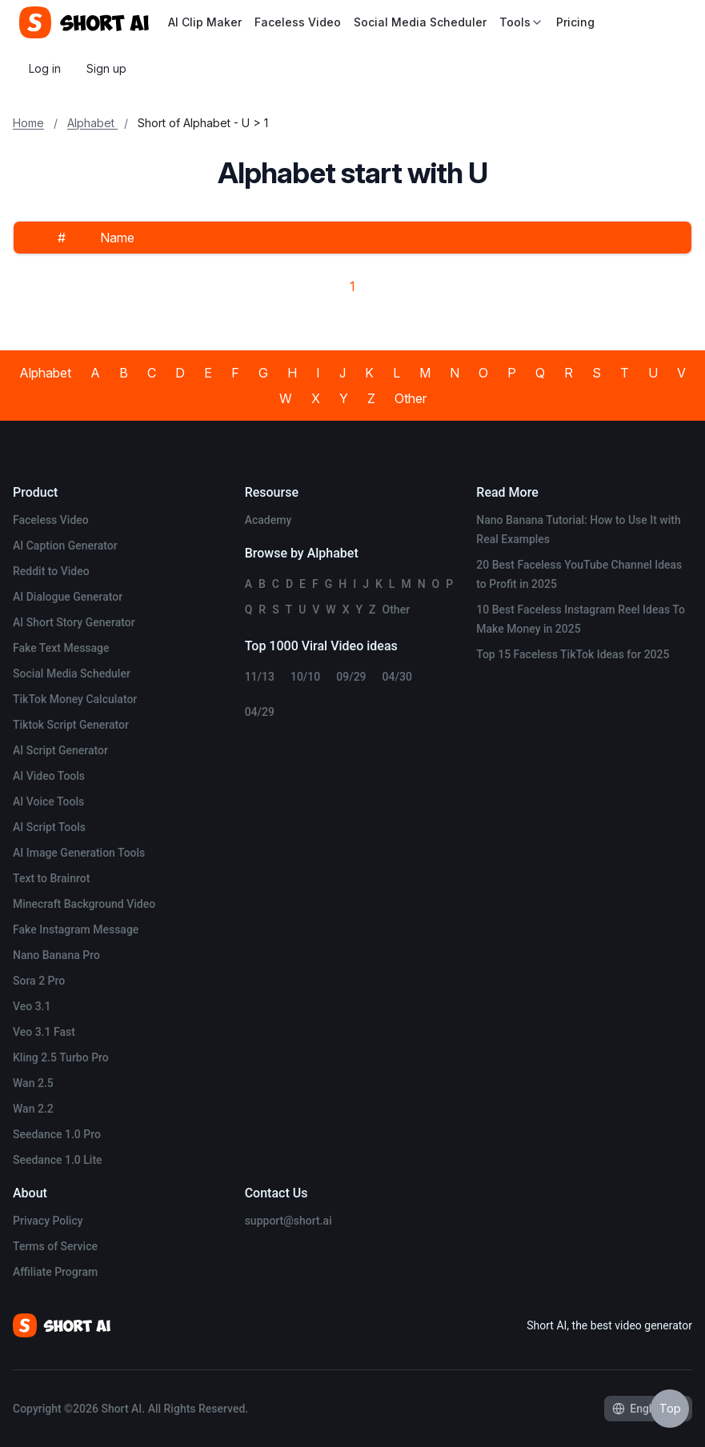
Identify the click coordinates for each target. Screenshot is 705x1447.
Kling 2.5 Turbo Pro (61, 1057)
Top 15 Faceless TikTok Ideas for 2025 (572, 654)
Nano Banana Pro (56, 955)
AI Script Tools (49, 827)
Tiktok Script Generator (71, 724)
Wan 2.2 (33, 1108)
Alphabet (92, 123)
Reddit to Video (51, 571)
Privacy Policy (48, 1220)
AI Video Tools (49, 775)
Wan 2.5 (33, 1083)
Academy (268, 520)
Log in (45, 68)
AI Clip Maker (205, 22)
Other (411, 398)
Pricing (575, 22)
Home (28, 123)
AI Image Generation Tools (79, 852)
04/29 (259, 712)
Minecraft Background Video (84, 903)
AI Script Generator (60, 750)
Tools (521, 22)
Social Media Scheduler (420, 22)
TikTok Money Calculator (75, 699)
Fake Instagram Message (75, 929)
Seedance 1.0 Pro (57, 1134)
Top (670, 1408)
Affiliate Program (55, 1271)
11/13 (259, 676)
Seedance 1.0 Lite (57, 1159)
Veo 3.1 (31, 1006)
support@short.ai (288, 1220)
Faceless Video (297, 22)
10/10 (305, 676)
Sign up (106, 68)
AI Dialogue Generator (67, 596)
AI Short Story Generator (74, 622)
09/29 (351, 676)
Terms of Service (55, 1246)
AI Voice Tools (48, 801)
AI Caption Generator (65, 545)
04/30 (397, 676)
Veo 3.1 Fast (44, 1031)
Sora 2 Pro (39, 980)
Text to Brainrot (51, 878)
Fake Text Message (61, 648)
